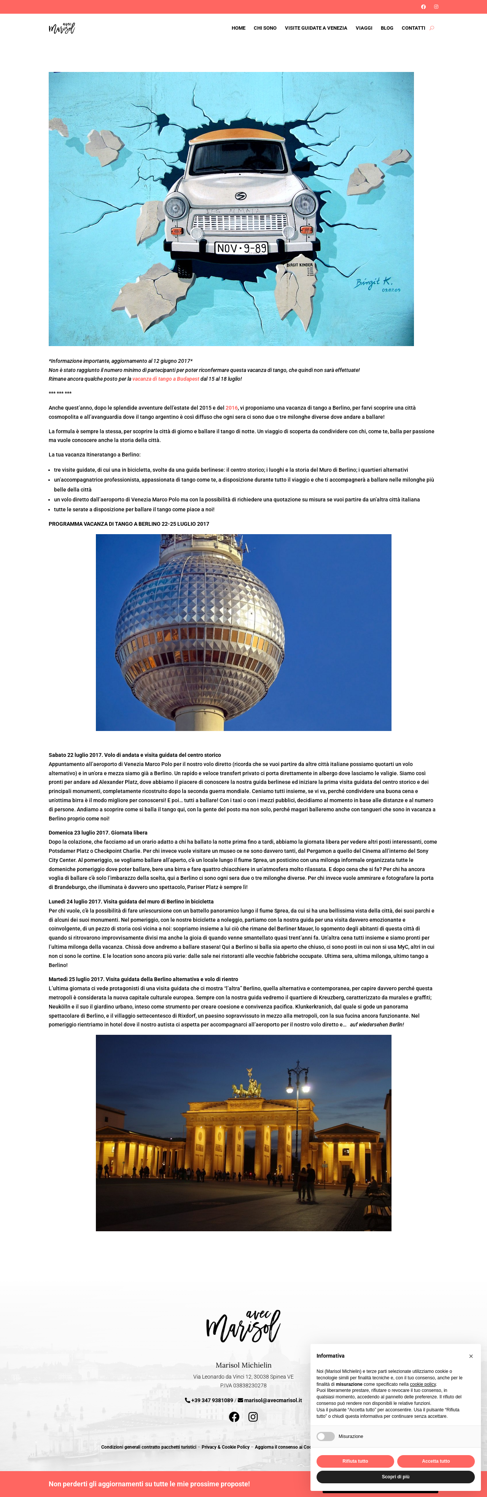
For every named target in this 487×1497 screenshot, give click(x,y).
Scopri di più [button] (396, 1476)
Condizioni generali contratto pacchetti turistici (148, 1447)
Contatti (413, 28)
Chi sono (265, 28)
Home (238, 28)
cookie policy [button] (423, 1384)
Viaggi (364, 28)
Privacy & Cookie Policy (226, 1447)
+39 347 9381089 (212, 1400)
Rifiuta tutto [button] (355, 1461)
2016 (232, 408)
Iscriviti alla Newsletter (47, 4)
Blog (387, 28)
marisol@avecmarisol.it (273, 1400)
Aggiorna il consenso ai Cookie (286, 1447)
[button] (471, 1356)
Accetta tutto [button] (436, 1461)
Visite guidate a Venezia (316, 28)
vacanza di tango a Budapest (165, 379)
